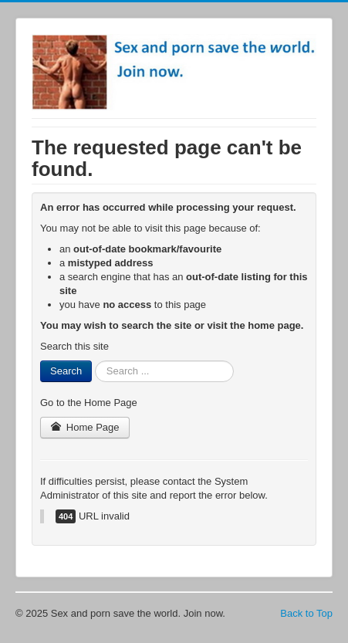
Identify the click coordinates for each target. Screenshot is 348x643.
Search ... (92, 360)
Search (66, 371)
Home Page (85, 427)
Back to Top (306, 613)
